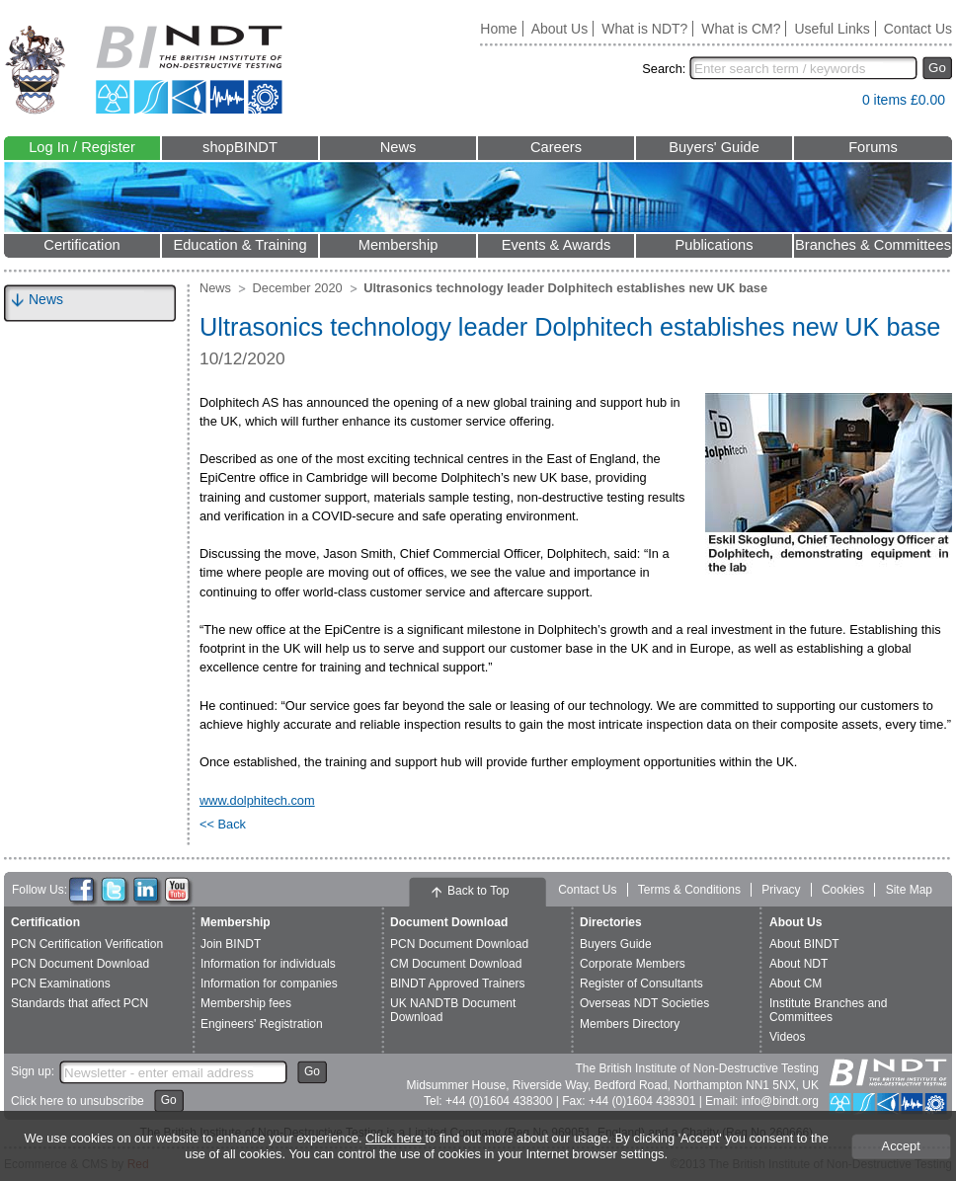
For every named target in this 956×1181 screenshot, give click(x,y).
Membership (398, 245)
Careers (556, 147)
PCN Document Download (80, 964)
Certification (81, 245)
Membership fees (245, 1003)
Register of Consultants (641, 983)
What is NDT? (644, 29)
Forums (873, 147)
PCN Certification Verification (87, 944)
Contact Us (918, 29)
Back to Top (478, 891)
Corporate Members (632, 964)
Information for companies (269, 983)
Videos (787, 1037)
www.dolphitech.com (257, 800)
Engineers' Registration (261, 1024)
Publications (714, 245)
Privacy (780, 890)
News (398, 147)
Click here (395, 1138)
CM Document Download (455, 964)
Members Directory (629, 1024)
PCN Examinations (61, 983)
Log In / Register (82, 147)
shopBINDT (240, 147)
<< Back (222, 824)
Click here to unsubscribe (77, 1101)
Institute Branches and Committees (828, 1009)
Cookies (843, 890)
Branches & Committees (873, 245)
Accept (901, 1146)
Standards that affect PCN (79, 1003)
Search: (663, 68)
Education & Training (239, 245)
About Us (560, 29)
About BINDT (804, 944)
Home (498, 29)
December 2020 (298, 287)
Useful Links (831, 29)
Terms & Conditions (689, 890)
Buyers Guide (616, 944)
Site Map (909, 890)
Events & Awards (556, 245)
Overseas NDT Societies (644, 1003)
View (837, 104)
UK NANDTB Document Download (453, 1009)
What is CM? (740, 29)
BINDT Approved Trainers (457, 983)
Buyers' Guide (714, 147)
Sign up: (32, 1071)
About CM (795, 983)
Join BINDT (230, 944)
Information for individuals (268, 964)
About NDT (798, 964)
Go (937, 67)
